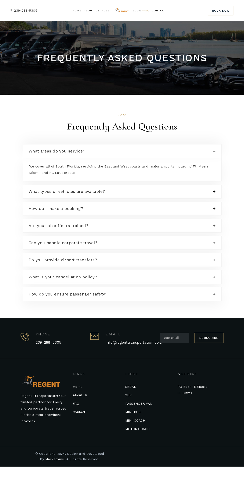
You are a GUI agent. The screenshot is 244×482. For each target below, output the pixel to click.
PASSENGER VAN (139, 419)
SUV (128, 411)
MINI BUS (133, 427)
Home (77, 402)
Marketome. (55, 475)
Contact (79, 427)
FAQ (76, 419)
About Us (80, 411)
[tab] (122, 152)
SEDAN (131, 402)
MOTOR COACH (137, 444)
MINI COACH (135, 436)
